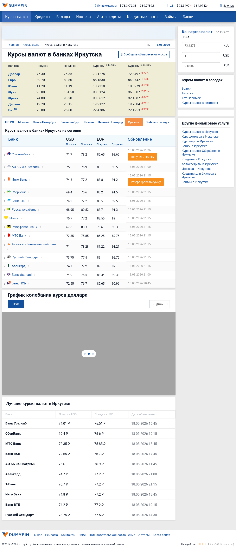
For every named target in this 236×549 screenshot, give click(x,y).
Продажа (86, 144)
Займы (171, 16)
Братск (186, 88)
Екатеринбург (70, 122)
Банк (13, 139)
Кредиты (42, 16)
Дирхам (14, 104)
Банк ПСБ (16, 283)
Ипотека (83, 16)
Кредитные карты (142, 16)
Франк (13, 98)
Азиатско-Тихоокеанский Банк (32, 244)
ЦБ (170, 6)
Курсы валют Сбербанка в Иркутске (201, 152)
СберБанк (16, 192)
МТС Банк (16, 235)
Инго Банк (17, 179)
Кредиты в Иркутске (196, 159)
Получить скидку (142, 157)
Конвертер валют (197, 32)
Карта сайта (161, 535)
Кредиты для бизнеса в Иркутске (199, 175)
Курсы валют (16, 16)
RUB (226, 45)
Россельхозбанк (21, 209)
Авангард (16, 266)
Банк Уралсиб (19, 274)
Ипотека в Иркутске (196, 168)
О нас (38, 535)
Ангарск (187, 93)
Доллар (14, 74)
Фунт (12, 92)
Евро (12, 80)
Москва (23, 122)
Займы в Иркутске (195, 182)
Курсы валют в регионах (200, 102)
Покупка (71, 144)
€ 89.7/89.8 (147, 5)
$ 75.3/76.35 (128, 5)
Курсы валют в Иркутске (200, 131)
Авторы (144, 535)
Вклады (63, 16)
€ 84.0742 (200, 5)
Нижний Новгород (110, 122)
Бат (12, 110)
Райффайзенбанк (22, 227)
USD (226, 56)
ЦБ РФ (9, 122)
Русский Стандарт (22, 257)
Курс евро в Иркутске (197, 141)
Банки (188, 16)
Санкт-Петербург (45, 122)
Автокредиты (109, 16)
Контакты (68, 535)
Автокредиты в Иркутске (200, 164)
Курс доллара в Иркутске (200, 136)
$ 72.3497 (183, 5)
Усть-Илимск (191, 98)
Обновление (140, 139)
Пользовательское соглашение (112, 535)
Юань (12, 86)
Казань (89, 122)
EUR (227, 66)
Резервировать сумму (146, 182)
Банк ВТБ (16, 201)
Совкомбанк (18, 154)
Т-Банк (11, 218)
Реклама (51, 535)
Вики (82, 535)
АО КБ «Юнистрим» (23, 167)
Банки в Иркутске (194, 146)
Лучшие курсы (106, 5)
